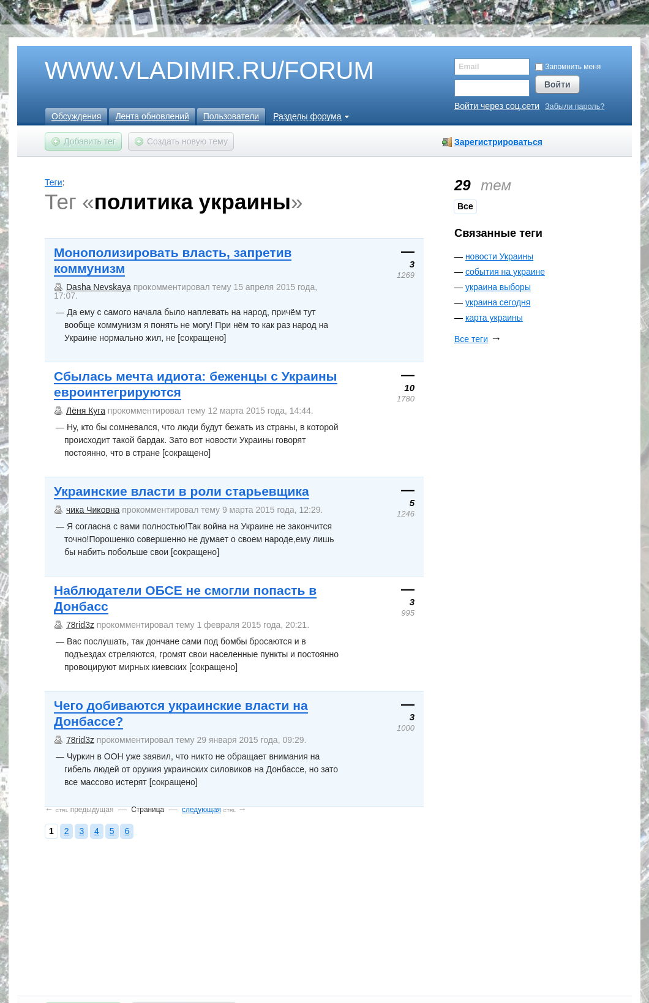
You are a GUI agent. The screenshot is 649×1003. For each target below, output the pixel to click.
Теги (53, 182)
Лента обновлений (152, 116)
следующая (201, 809)
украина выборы (498, 287)
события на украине (505, 272)
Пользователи (231, 116)
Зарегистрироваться (498, 142)
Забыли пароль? (574, 107)
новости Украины (499, 256)
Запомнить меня (568, 66)
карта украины (494, 318)
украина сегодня (497, 302)
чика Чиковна (92, 510)
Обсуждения (76, 116)
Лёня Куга (85, 411)
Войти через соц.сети (496, 106)
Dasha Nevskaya (98, 287)
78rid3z (80, 625)
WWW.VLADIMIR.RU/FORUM (188, 71)
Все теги (471, 339)
